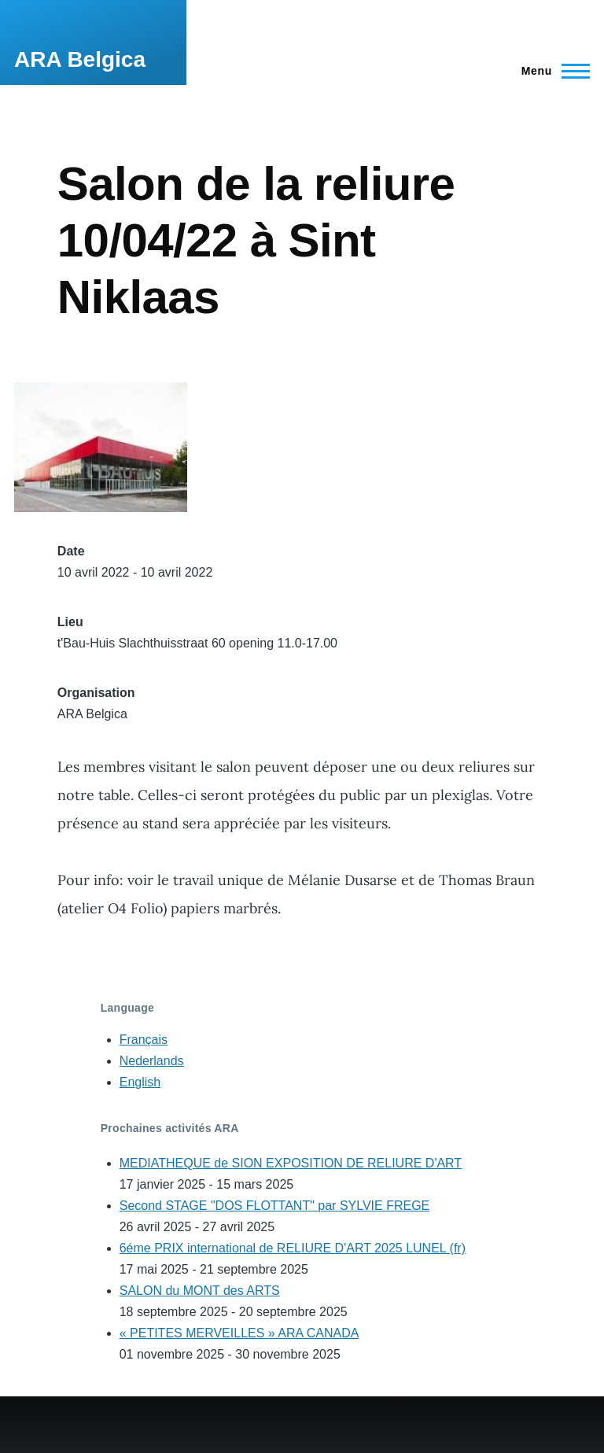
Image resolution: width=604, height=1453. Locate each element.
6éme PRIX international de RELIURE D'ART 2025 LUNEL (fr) (293, 1248)
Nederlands (152, 1061)
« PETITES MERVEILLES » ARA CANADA (239, 1333)
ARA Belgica (79, 59)
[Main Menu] (551, 71)
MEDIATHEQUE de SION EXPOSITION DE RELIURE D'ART (291, 1163)
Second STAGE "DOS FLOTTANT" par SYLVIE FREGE (275, 1205)
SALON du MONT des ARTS (200, 1290)
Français (144, 1039)
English (140, 1082)
